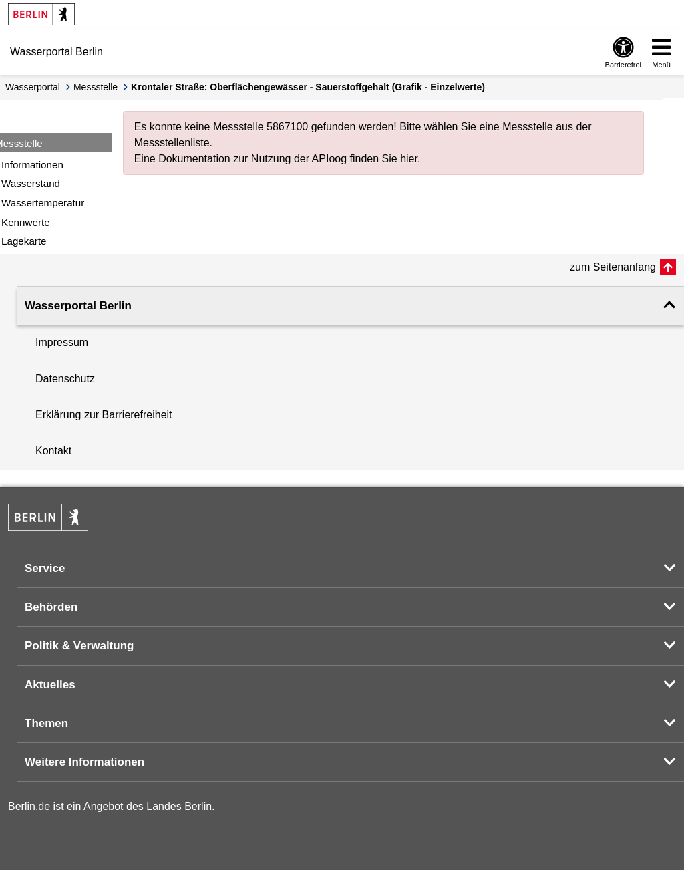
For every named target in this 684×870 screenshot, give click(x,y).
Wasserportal (32, 87)
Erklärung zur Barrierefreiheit (103, 414)
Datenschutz (65, 378)
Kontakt (53, 450)
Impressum (61, 342)
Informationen (32, 164)
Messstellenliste (172, 142)
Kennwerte (25, 222)
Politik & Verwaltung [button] (79, 645)
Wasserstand (30, 183)
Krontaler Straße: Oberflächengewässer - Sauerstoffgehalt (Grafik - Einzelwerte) (308, 87)
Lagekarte (24, 241)
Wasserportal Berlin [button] (78, 305)
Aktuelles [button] (50, 684)
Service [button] (45, 568)
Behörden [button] (51, 607)
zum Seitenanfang (613, 267)
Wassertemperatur (42, 202)
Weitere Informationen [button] (84, 762)
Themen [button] (46, 723)
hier (408, 158)
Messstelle (95, 87)
